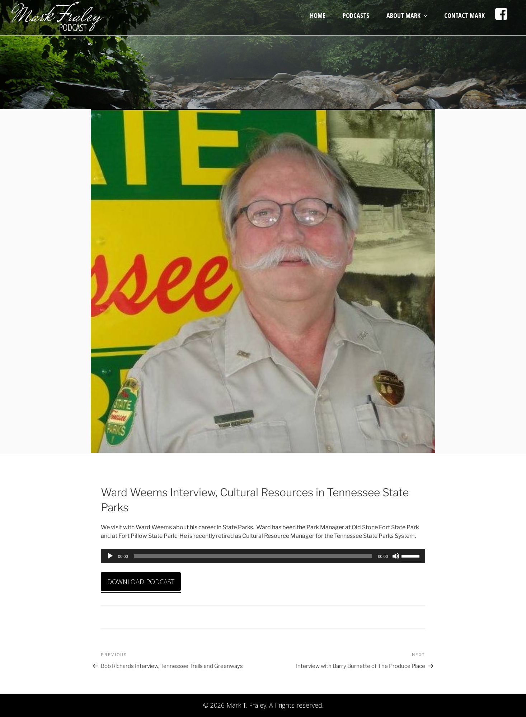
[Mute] (395, 556)
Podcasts (356, 15)
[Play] (110, 556)
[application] (263, 556)
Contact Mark (464, 15)
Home (317, 15)
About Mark (407, 15)
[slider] (253, 556)
